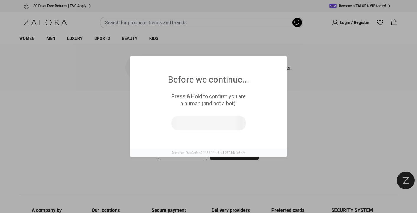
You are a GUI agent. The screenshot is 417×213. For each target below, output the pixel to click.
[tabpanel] (208, 147)
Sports (102, 38)
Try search (182, 153)
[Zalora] (45, 22)
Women (27, 38)
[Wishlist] (380, 22)
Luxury (75, 38)
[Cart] (394, 22)
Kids (154, 38)
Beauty (130, 38)
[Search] (297, 22)
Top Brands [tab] (232, 109)
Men (50, 38)
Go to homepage (234, 153)
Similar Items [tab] (186, 109)
